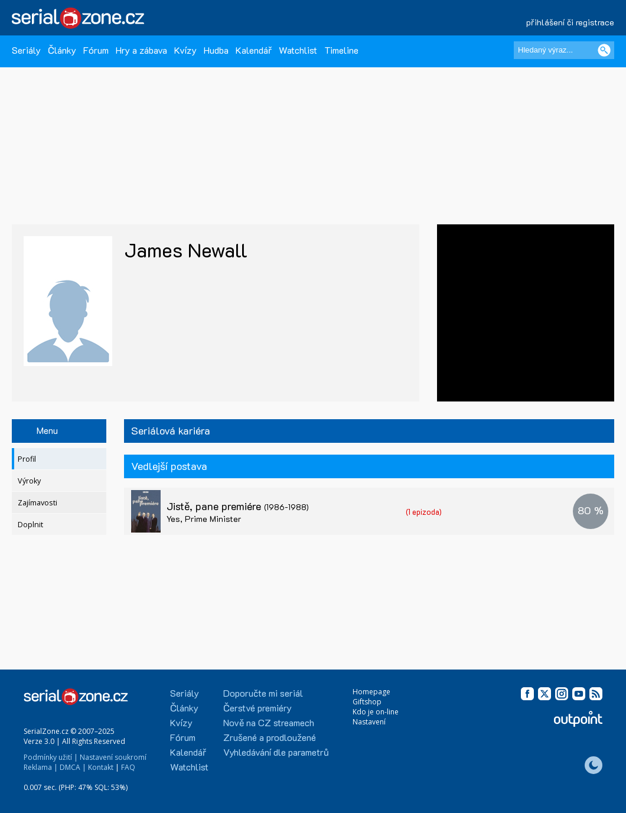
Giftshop (367, 702)
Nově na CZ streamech (268, 722)
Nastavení (369, 722)
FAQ (128, 767)
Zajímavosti (37, 503)
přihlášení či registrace (570, 22)
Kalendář (254, 50)
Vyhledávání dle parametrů (276, 752)
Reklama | (41, 767)
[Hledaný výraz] (564, 50)
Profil (27, 459)
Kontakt (100, 767)
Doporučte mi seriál (263, 693)
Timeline (341, 50)
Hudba (216, 50)
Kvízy (185, 50)
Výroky (29, 481)
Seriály (26, 50)
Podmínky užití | (51, 757)
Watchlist (298, 50)
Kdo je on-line (376, 712)
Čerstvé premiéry (257, 707)
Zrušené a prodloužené (269, 737)
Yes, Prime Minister (204, 518)
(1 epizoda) (424, 512)
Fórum (96, 50)
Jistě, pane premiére (238, 506)
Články (62, 50)
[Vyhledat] (604, 50)
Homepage (371, 692)
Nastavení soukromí (113, 757)
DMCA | (73, 767)
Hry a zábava (141, 50)
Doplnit (30, 525)
